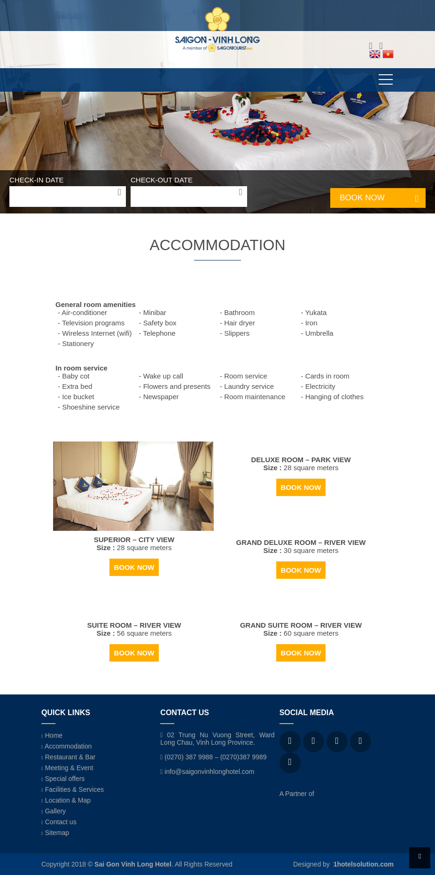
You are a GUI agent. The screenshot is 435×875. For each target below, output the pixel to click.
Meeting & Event (67, 768)
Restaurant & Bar (68, 757)
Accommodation (66, 746)
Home (51, 735)
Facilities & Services (72, 789)
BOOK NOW (362, 197)
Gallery (53, 811)
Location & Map (66, 800)
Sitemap (55, 832)
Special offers (63, 778)
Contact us (59, 822)
